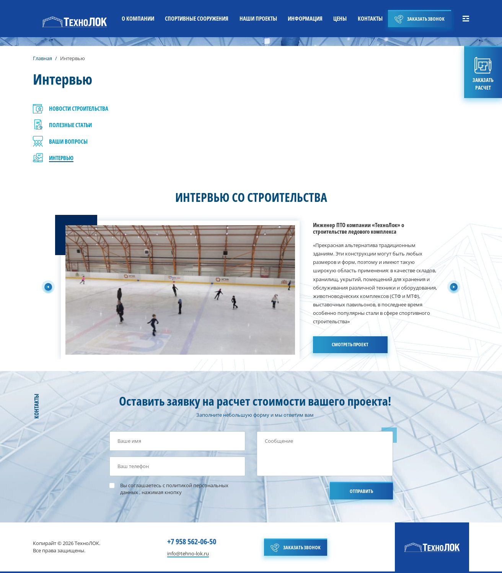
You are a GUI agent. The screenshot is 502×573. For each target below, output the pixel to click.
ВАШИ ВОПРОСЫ (68, 141)
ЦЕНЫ (340, 18)
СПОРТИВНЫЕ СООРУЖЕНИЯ (196, 18)
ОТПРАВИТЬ (361, 491)
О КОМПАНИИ (138, 18)
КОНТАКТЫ (370, 18)
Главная (42, 58)
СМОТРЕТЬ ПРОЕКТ (350, 344)
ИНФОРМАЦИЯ (305, 18)
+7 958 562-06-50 (191, 541)
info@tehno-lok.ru (188, 554)
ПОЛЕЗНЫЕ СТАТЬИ (70, 125)
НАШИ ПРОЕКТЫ (258, 18)
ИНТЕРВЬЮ (61, 158)
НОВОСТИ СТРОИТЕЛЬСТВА (78, 108)
